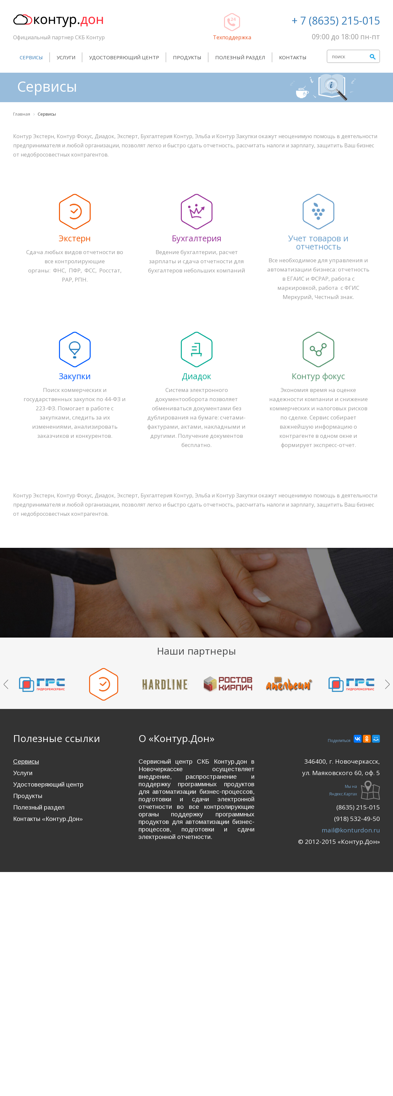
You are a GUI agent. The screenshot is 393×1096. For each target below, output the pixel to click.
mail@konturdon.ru (351, 830)
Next (387, 684)
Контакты (293, 57)
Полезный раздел (240, 57)
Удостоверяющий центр (124, 57)
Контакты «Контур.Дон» (48, 818)
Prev (6, 684)
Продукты (187, 57)
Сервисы (31, 57)
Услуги (66, 57)
